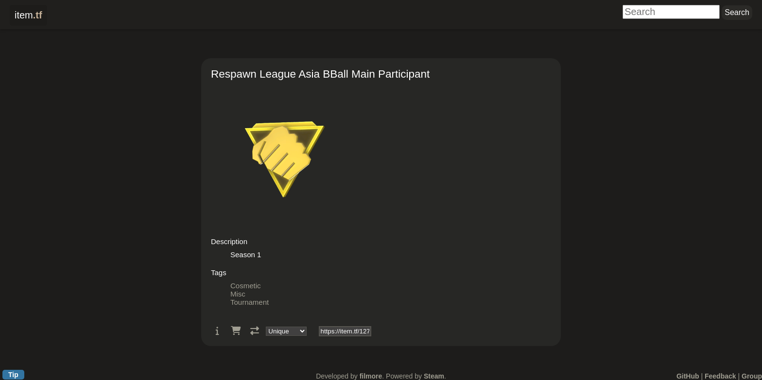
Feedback (720, 376)
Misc (237, 294)
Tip (13, 375)
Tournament (249, 302)
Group (752, 376)
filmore (371, 376)
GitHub (687, 376)
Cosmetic (245, 285)
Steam (434, 376)
